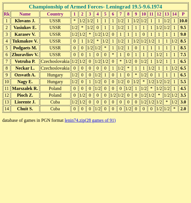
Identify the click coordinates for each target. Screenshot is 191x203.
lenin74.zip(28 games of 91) (90, 120)
